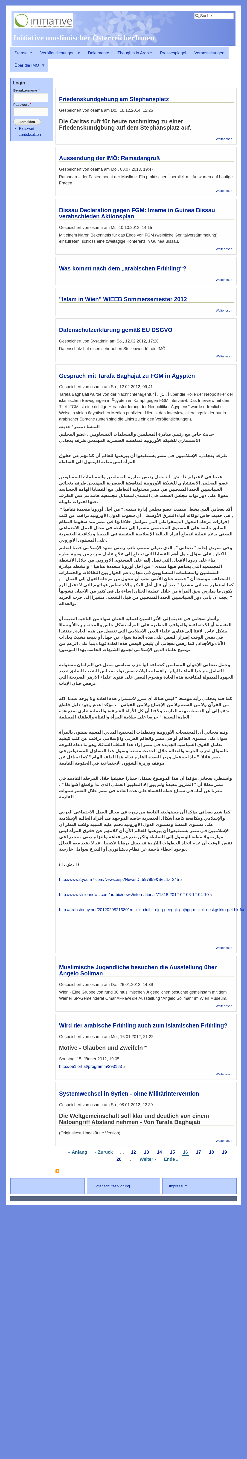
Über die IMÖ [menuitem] (27, 67)
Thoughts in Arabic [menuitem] (134, 53)
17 (199, 1152)
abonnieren (57, 1172)
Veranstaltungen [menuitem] (209, 53)
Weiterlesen (224, 139)
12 (134, 1152)
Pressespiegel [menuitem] (173, 53)
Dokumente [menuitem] (98, 53)
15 (173, 1152)
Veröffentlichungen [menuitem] (58, 55)
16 (186, 1152)
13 (147, 1152)
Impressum (178, 1186)
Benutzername (25, 90)
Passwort (21, 104)
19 (225, 1152)
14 (160, 1152)
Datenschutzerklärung (112, 1186)
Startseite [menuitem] (23, 53)
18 (212, 1152)
